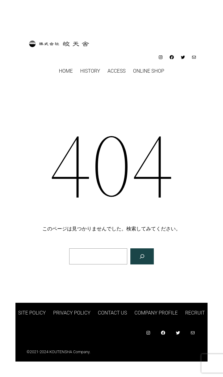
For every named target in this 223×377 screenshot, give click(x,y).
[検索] (142, 256)
